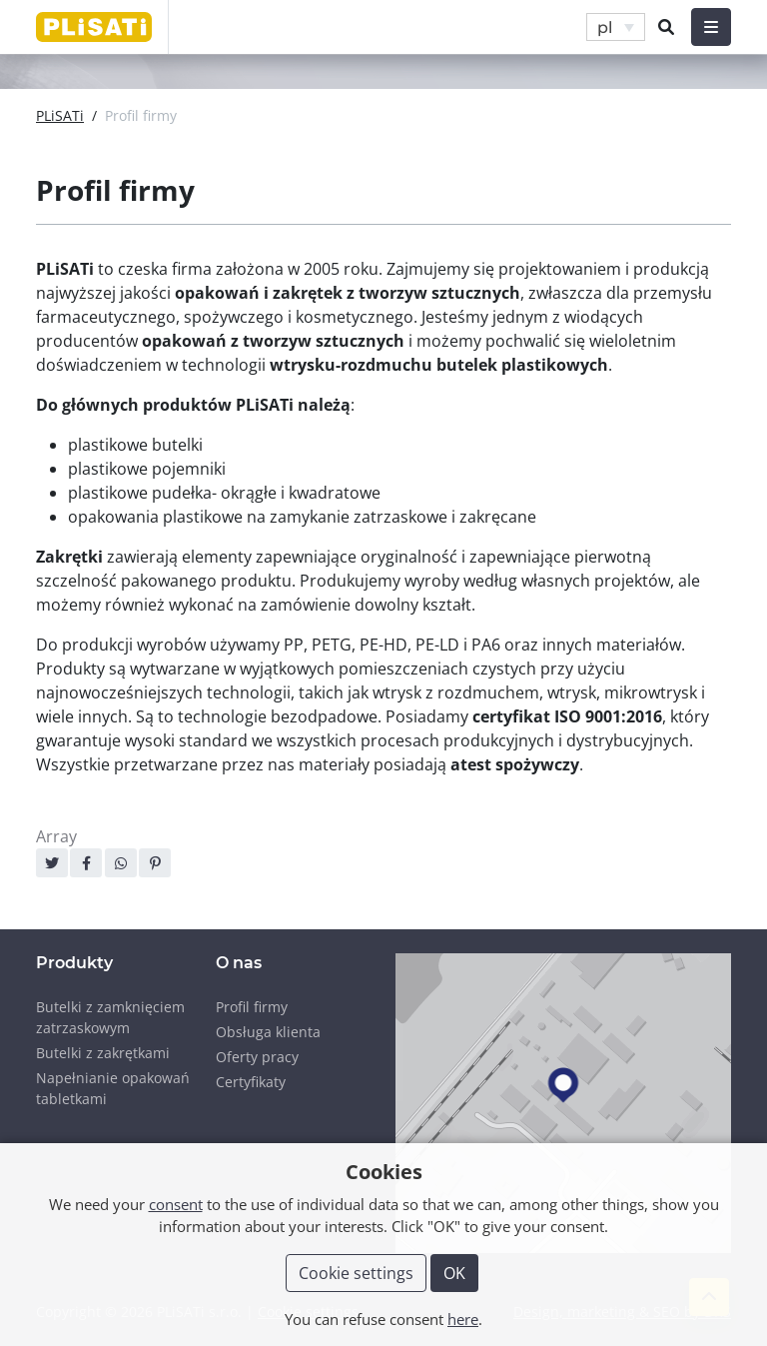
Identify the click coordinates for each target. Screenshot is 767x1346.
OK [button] (454, 1273)
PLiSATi (60, 115)
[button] (615, 27)
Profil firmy (252, 1006)
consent (176, 1204)
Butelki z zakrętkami (103, 1052)
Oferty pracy (257, 1056)
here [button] (462, 1319)
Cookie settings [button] (356, 1273)
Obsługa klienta (268, 1031)
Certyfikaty (251, 1081)
